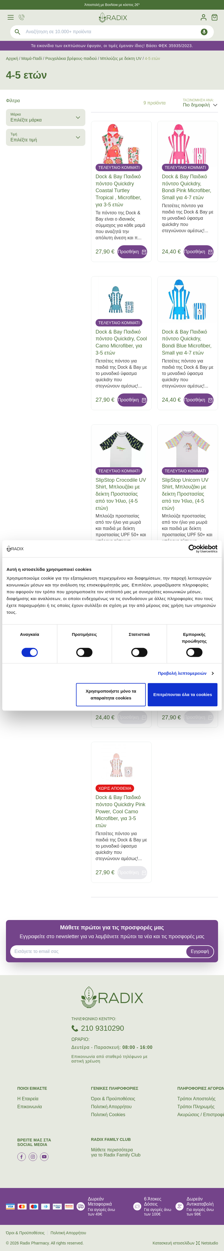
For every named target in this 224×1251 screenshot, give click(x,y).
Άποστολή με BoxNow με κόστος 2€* (112, 5)
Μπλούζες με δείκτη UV (120, 58)
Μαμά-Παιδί (31, 58)
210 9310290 (102, 1028)
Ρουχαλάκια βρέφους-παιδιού (71, 58)
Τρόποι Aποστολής (196, 1098)
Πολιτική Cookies (108, 1114)
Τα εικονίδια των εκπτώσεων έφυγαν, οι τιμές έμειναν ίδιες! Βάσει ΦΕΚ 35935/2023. (112, 45)
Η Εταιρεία (28, 1098)
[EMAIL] (100, 951)
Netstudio (207, 1243)
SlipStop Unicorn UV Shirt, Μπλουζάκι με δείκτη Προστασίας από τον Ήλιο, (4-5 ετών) (185, 494)
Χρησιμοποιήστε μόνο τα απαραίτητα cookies (111, 694)
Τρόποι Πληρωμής (196, 1106)
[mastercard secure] (71, 1207)
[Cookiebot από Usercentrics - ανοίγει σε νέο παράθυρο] (192, 548)
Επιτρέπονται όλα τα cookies (182, 694)
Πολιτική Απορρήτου (111, 1106)
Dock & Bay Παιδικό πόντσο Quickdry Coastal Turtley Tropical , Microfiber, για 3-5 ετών (118, 191)
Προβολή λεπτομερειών (182, 673)
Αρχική (12, 58)
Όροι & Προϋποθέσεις (113, 1098)
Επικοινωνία (29, 1106)
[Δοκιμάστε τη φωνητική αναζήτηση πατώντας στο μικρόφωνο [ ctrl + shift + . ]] (204, 32)
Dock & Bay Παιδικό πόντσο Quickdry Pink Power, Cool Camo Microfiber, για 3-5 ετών (120, 811)
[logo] (113, 17)
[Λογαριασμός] (203, 17)
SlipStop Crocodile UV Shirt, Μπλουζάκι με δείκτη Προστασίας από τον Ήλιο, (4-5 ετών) (121, 494)
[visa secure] (59, 1207)
